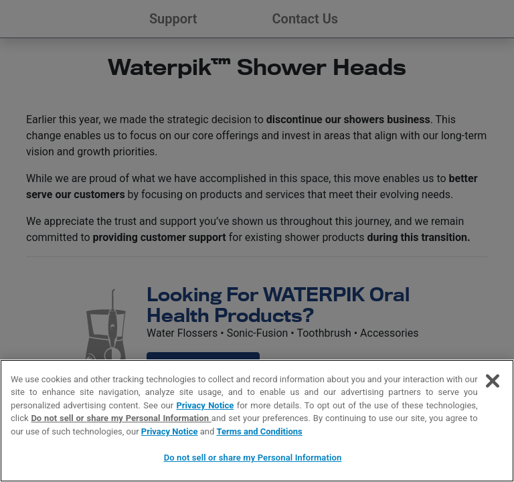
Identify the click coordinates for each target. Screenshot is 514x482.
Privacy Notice (205, 405)
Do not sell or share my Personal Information (121, 418)
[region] (257, 420)
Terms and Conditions (260, 431)
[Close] (492, 381)
